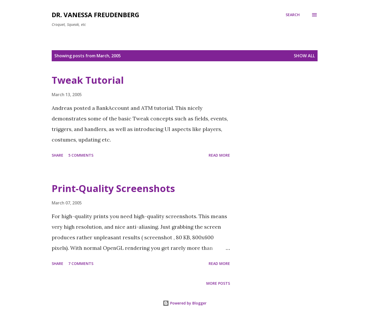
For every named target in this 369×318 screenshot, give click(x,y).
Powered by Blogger (185, 303)
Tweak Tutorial (88, 80)
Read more (219, 155)
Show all (304, 56)
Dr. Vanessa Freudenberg (95, 14)
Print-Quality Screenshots (113, 188)
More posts (218, 283)
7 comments (80, 263)
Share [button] (57, 155)
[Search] (293, 15)
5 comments (80, 155)
